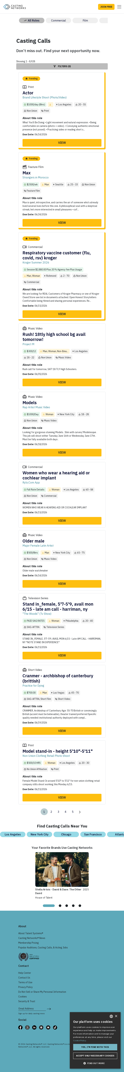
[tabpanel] (62, 875)
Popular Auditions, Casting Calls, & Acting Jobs (43, 947)
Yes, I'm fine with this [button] (95, 1047)
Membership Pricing (28, 942)
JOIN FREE (106, 6)
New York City (39, 834)
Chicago (66, 834)
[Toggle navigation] (118, 6)
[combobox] (111, 1016)
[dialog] (95, 1040)
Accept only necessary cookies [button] (95, 1055)
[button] (95, 1063)
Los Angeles (13, 834)
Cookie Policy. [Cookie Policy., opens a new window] (79, 1040)
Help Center (24, 972)
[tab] (49, 905)
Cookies (22, 996)
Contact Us (24, 977)
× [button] (116, 1016)
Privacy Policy (25, 987)
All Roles (31, 20)
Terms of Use (25, 982)
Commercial (58, 20)
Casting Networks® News (31, 938)
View (62, 143)
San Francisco (93, 834)
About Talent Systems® (30, 933)
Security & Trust (26, 1001)
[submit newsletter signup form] (49, 1008)
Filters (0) (62, 66)
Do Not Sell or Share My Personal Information (42, 991)
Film (85, 20)
